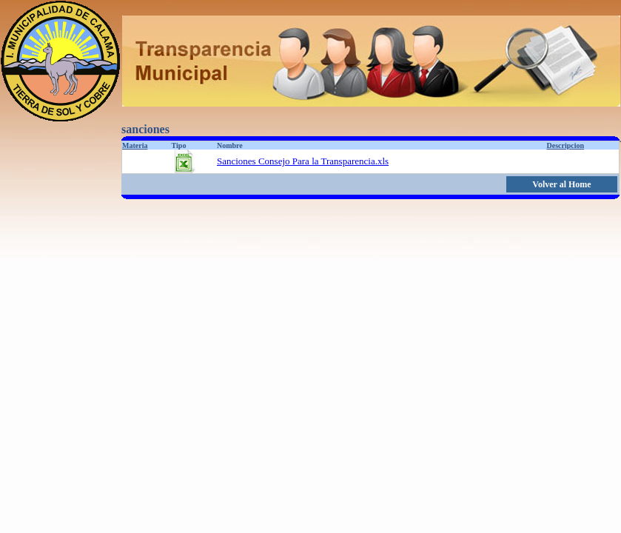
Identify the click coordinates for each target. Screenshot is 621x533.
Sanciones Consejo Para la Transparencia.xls (303, 161)
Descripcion (566, 145)
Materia (134, 145)
